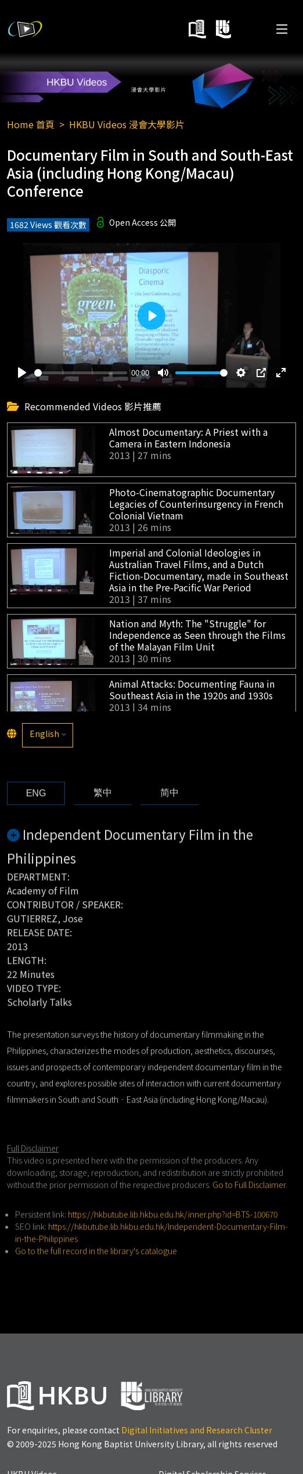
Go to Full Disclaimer (249, 1205)
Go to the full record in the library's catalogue (96, 1271)
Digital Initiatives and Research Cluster (196, 1430)
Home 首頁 (31, 124)
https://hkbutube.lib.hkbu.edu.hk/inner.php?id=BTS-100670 (172, 1235)
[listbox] (47, 735)
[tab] (36, 814)
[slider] (80, 372)
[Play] (22, 373)
